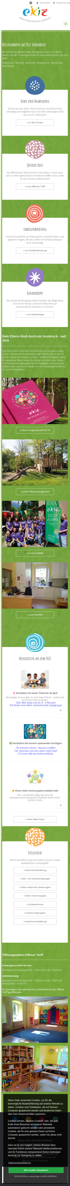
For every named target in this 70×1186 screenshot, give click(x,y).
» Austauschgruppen (35, 913)
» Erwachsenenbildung (35, 921)
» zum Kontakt (35, 614)
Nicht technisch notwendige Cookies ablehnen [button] (35, 1176)
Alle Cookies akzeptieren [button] (36, 1170)
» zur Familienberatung (35, 250)
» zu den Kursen (35, 122)
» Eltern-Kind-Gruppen (35, 895)
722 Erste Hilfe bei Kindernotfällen (35, 753)
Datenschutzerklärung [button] (19, 1163)
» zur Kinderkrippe (35, 314)
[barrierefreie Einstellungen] (31, 2)
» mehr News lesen (35, 819)
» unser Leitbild (35, 553)
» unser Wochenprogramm (35, 491)
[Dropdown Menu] (65, 23)
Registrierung (61, 2)
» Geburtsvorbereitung (35, 870)
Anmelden (43, 2)
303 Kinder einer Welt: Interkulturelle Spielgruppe (36, 705)
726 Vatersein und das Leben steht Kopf (36, 751)
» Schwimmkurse (35, 904)
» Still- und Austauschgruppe (35, 878)
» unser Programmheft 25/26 (35, 430)
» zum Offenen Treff (35, 186)
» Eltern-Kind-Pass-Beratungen (35, 887)
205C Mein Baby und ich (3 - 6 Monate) (35, 702)
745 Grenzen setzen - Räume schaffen (36, 748)
